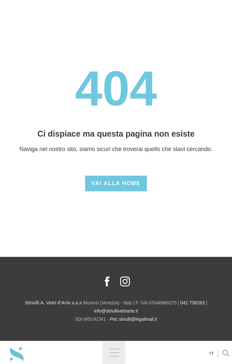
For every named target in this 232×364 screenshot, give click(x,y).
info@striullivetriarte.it (116, 311)
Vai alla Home (116, 183)
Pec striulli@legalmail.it (133, 319)
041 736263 (192, 302)
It (211, 353)
